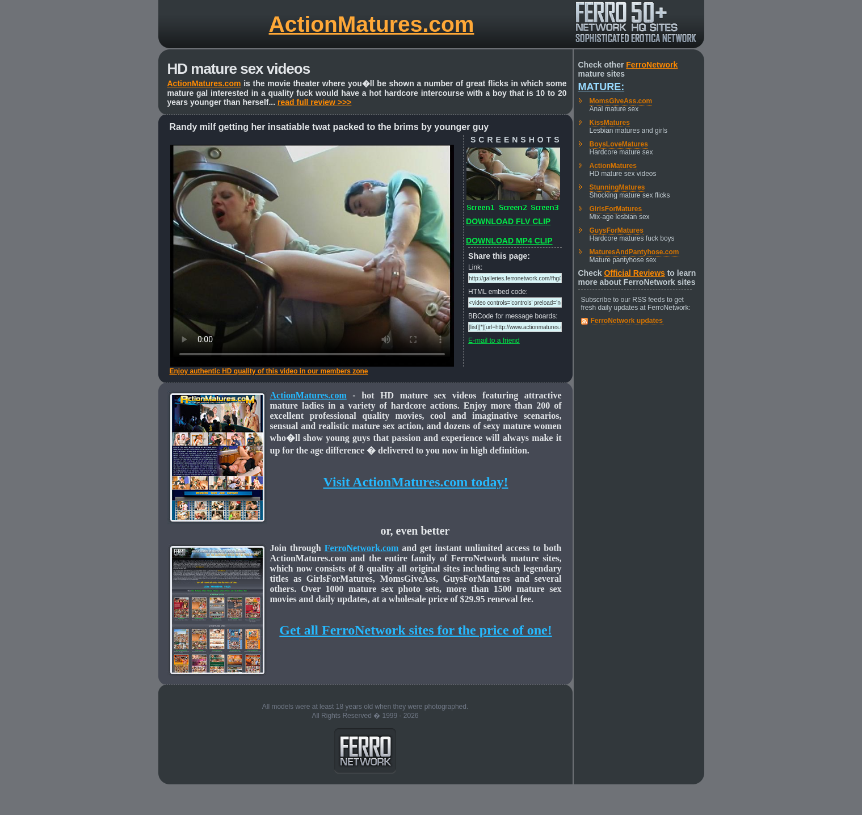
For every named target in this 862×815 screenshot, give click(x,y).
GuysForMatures (617, 230)
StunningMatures (617, 187)
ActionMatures (613, 166)
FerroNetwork (652, 64)
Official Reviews (634, 273)
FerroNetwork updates (627, 321)
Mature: (601, 87)
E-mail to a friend (494, 341)
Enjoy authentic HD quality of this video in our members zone (269, 371)
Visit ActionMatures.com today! (415, 481)
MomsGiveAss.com (621, 101)
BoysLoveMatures (619, 144)
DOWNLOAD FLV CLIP (508, 221)
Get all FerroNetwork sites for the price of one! (415, 630)
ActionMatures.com (371, 24)
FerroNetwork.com (362, 548)
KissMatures (610, 123)
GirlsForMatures (616, 209)
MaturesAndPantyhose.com (634, 252)
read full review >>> (314, 102)
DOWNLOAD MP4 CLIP (509, 240)
